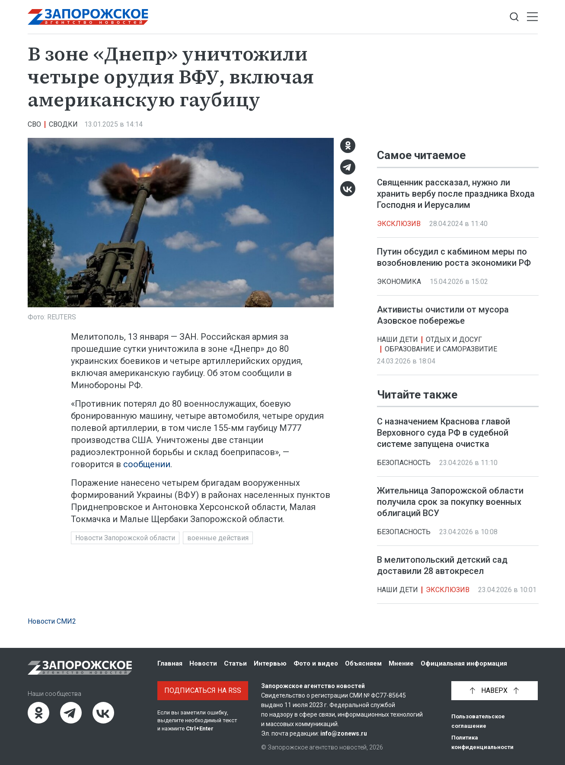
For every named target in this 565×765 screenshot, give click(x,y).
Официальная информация (464, 663)
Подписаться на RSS (202, 690)
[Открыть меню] (532, 17)
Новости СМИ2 (52, 621)
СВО (34, 124)
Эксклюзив (399, 224)
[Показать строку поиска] (514, 17)
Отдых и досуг (454, 339)
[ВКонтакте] (347, 188)
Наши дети (397, 339)
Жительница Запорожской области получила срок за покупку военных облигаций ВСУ (450, 501)
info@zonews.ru (343, 733)
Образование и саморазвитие (441, 349)
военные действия (218, 538)
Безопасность (404, 463)
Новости (203, 663)
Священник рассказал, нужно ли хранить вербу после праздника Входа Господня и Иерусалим (456, 193)
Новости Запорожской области (125, 538)
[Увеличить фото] (181, 222)
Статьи (235, 663)
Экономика (399, 281)
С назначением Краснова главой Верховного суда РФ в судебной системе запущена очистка (443, 432)
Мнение (401, 663)
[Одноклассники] (347, 145)
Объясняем (363, 663)
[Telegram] (347, 167)
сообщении (146, 464)
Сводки (63, 124)
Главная (169, 663)
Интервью (270, 663)
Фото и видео (316, 663)
